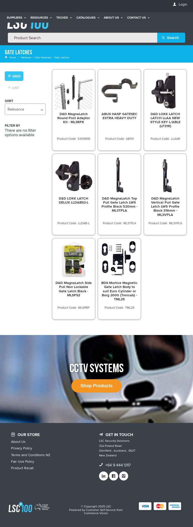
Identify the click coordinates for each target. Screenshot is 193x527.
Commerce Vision (96, 513)
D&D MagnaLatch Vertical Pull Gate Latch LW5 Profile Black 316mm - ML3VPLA (165, 206)
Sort (9, 101)
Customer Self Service (101, 510)
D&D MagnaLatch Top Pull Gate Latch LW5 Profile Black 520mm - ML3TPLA (119, 204)
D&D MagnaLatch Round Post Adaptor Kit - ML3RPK (73, 118)
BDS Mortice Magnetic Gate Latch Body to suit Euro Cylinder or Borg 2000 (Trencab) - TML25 (119, 291)
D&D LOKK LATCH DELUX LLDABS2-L (73, 200)
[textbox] (82, 37)
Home (11, 57)
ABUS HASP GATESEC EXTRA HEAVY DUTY (119, 116)
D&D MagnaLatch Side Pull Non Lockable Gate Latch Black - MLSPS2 (74, 289)
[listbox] (25, 109)
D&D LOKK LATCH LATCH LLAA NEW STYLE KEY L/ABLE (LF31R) (165, 120)
